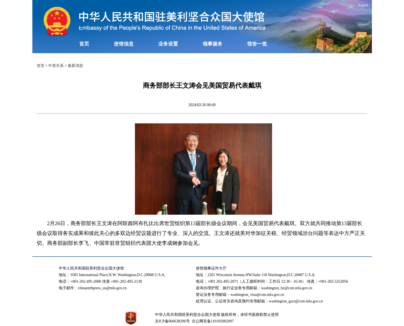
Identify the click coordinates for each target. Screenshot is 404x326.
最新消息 (75, 66)
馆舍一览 (257, 44)
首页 (84, 44)
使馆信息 (124, 44)
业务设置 (168, 44)
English (363, 5)
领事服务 (212, 44)
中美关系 (56, 66)
